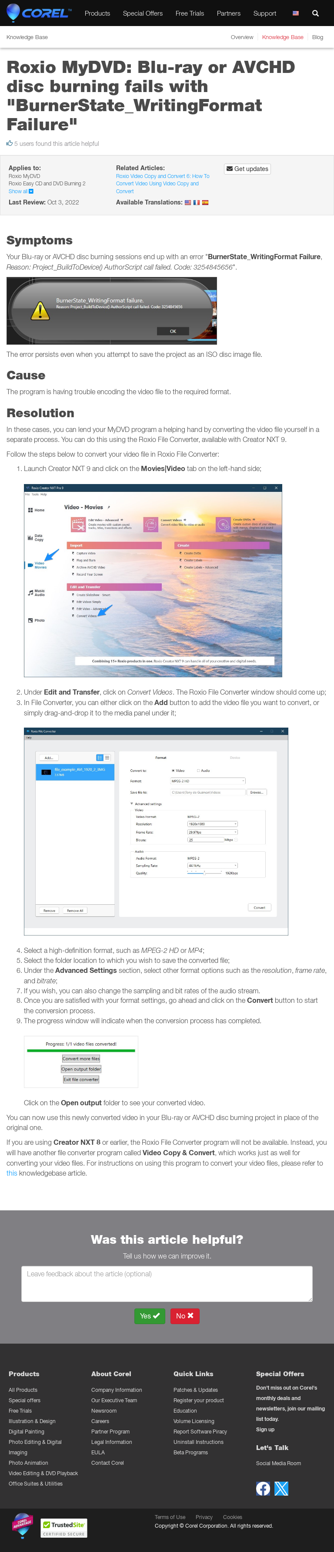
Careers (100, 1421)
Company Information (116, 1390)
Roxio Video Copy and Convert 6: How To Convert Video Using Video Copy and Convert (163, 183)
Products (97, 13)
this (12, 1173)
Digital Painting (26, 1431)
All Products (23, 1390)
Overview (242, 36)
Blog (317, 36)
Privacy (204, 1517)
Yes (150, 1316)
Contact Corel (107, 1463)
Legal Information (111, 1442)
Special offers (24, 1400)
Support (265, 13)
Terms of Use (170, 1517)
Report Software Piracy (200, 1431)
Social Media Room (278, 1463)
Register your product (199, 1400)
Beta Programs (191, 1452)
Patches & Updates (196, 1390)
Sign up (265, 1429)
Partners (228, 13)
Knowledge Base (283, 36)
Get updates (247, 169)
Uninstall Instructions (199, 1442)
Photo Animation (28, 1463)
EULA (98, 1452)
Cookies (232, 1517)
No (185, 1316)
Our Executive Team (114, 1400)
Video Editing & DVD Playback (43, 1473)
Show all (21, 191)
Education (185, 1410)
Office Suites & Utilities (36, 1483)
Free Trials (190, 13)
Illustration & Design (32, 1421)
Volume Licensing (194, 1421)
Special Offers (143, 13)
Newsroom (104, 1410)
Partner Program (110, 1431)
